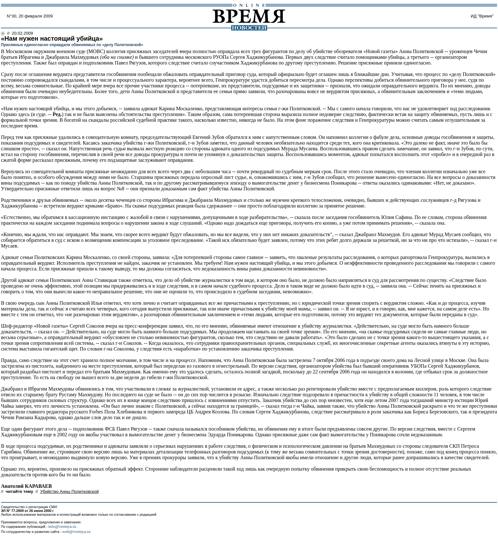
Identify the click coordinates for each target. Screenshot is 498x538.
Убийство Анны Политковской (69, 491)
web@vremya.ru (76, 531)
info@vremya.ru (62, 526)
